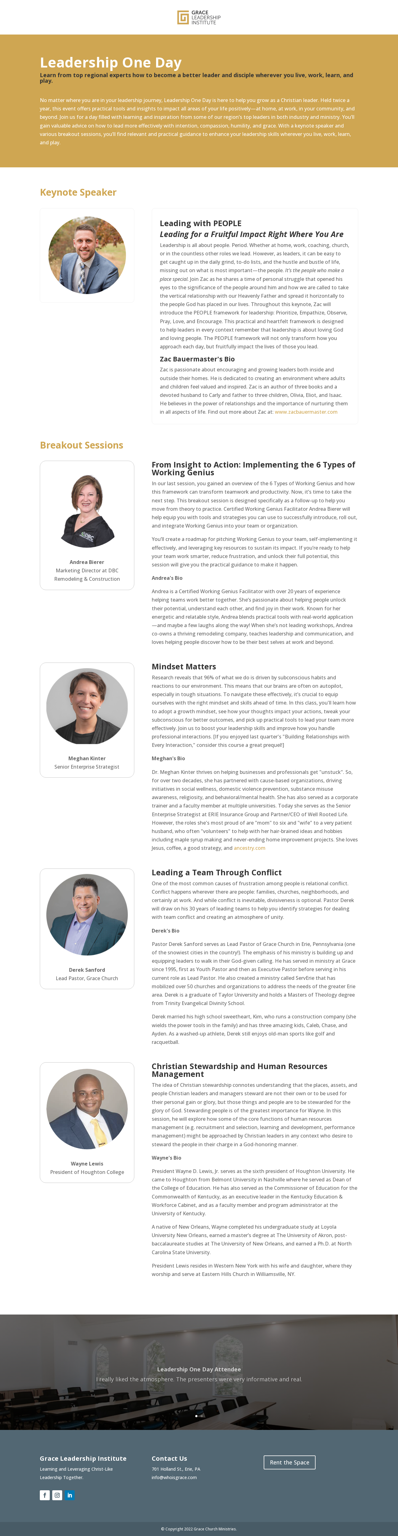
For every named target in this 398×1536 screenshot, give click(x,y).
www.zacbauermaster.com (306, 411)
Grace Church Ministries (215, 1529)
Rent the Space (289, 1462)
